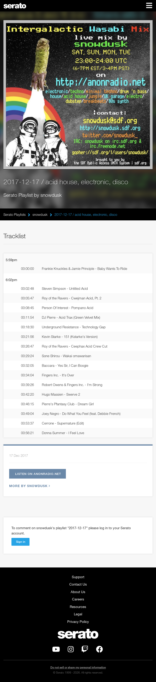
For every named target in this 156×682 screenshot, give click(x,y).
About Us (78, 592)
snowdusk (40, 214)
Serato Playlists (14, 214)
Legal (78, 614)
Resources (78, 607)
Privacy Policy (78, 621)
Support (78, 577)
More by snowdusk (29, 486)
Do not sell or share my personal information (78, 667)
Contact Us (78, 584)
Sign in (20, 541)
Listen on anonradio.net (38, 474)
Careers (78, 599)
